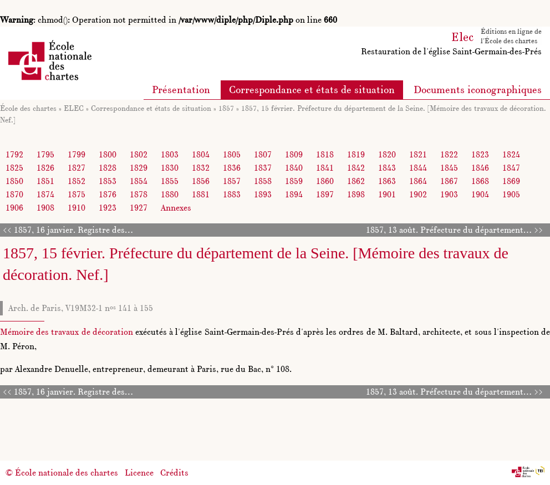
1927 (138, 207)
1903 (449, 194)
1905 (511, 194)
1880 (170, 194)
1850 (14, 181)
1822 (449, 154)
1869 (511, 181)
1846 (480, 167)
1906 (14, 207)
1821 (418, 154)
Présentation (181, 89)
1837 (263, 167)
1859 (294, 181)
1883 (232, 194)
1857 (226, 108)
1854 (138, 181)
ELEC (74, 108)
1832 (201, 167)
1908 (45, 207)
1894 (294, 194)
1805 (232, 154)
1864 (418, 181)
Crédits (174, 472)
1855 (170, 181)
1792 (14, 154)
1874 (45, 194)
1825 (14, 167)
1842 (356, 167)
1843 (387, 167)
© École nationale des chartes (62, 472)
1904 (480, 194)
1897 (325, 194)
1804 (201, 154)
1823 (480, 154)
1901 (387, 194)
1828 (107, 167)
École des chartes (28, 108)
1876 (107, 194)
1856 (201, 181)
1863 (387, 181)
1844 (418, 167)
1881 (201, 194)
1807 (263, 154)
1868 (480, 181)
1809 (294, 154)
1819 (356, 154)
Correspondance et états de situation (312, 89)
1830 (170, 167)
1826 (45, 167)
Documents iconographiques (478, 89)
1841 (325, 167)
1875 (76, 194)
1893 (263, 194)
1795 (45, 154)
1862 (356, 181)
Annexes (176, 207)
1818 (325, 154)
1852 (76, 181)
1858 (263, 181)
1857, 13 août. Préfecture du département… (449, 229)
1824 (511, 154)
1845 (449, 167)
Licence (139, 472)
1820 (387, 154)
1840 (294, 167)
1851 (45, 181)
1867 (449, 181)
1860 (325, 181)
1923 (107, 207)
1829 (138, 167)
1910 (76, 207)
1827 (76, 167)
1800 (107, 154)
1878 (138, 194)
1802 (138, 154)
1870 (14, 194)
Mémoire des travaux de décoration (66, 331)
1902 (418, 194)
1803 (170, 154)
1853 (107, 181)
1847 (511, 167)
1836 (232, 167)
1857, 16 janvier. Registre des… (73, 229)
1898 (356, 194)
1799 (76, 154)
